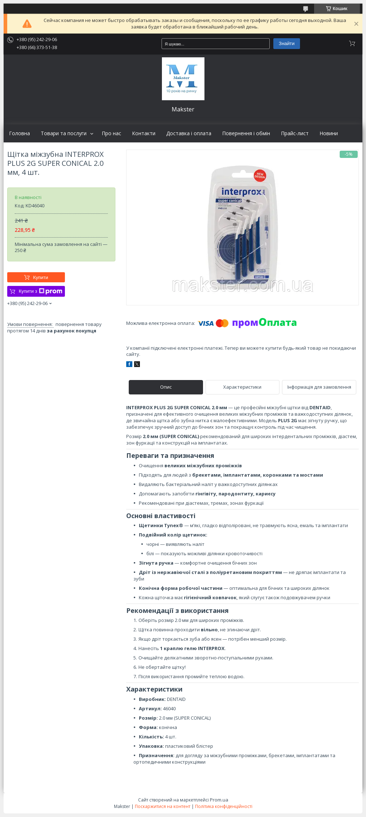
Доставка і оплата (188, 133)
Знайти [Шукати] (287, 43)
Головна (19, 133)
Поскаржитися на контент (162, 806)
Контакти (143, 133)
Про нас (111, 133)
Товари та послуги (64, 133)
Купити (40, 277)
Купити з (40, 291)
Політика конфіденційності (223, 806)
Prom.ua (219, 799)
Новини (328, 133)
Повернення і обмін (246, 133)
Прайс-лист (295, 133)
